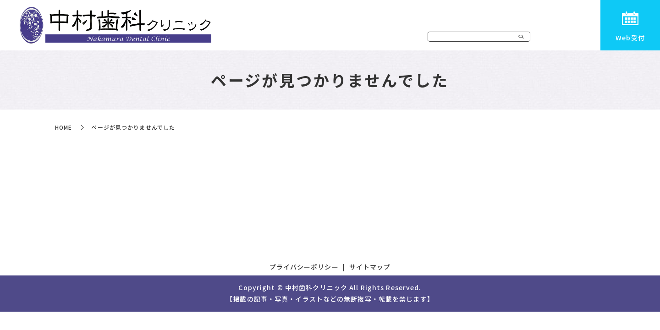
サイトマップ (370, 266)
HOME (360, 38)
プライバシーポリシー (304, 266)
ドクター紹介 (494, 38)
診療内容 (443, 38)
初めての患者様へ (558, 38)
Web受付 (630, 37)
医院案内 (400, 38)
